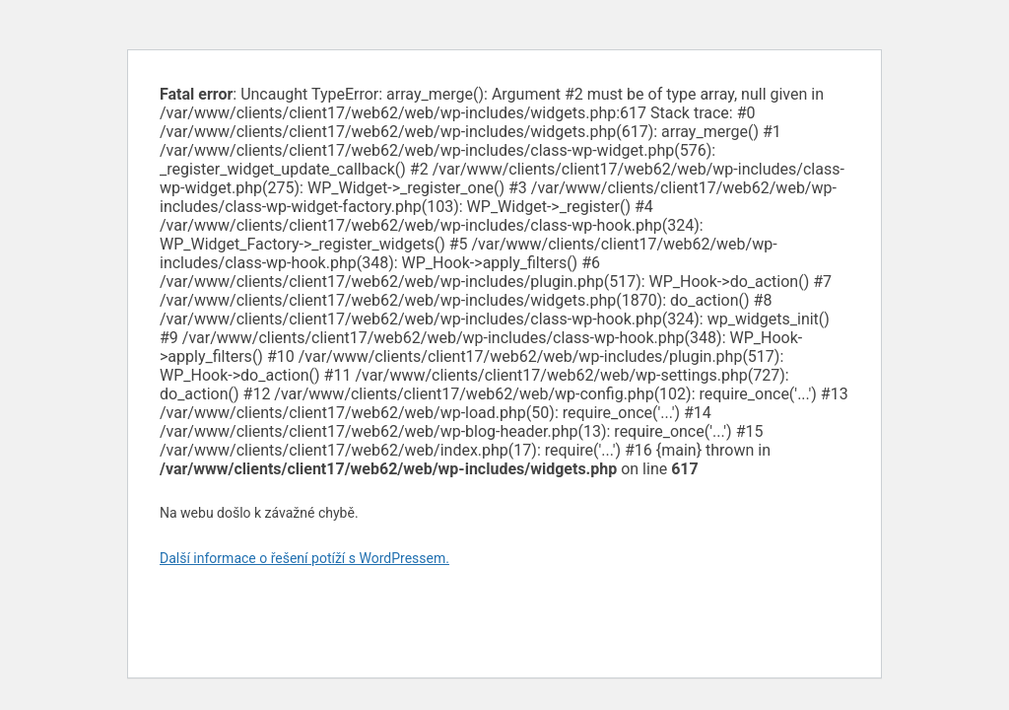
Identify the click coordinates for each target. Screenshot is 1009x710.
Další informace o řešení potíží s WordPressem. (304, 558)
